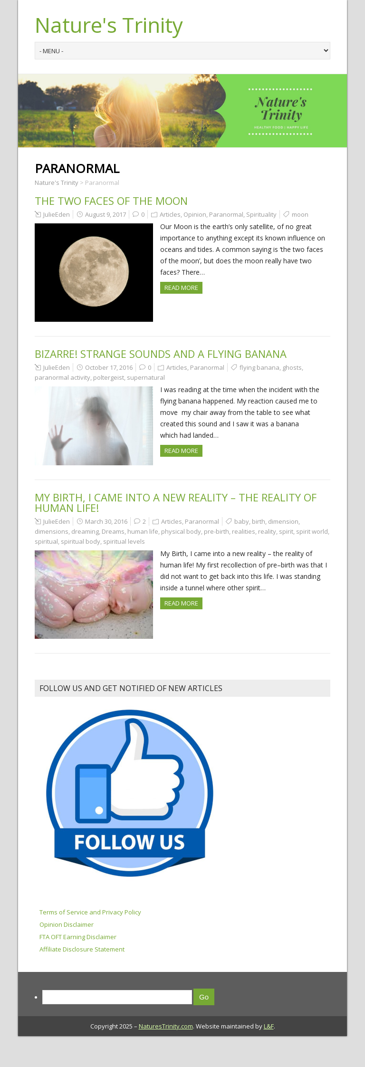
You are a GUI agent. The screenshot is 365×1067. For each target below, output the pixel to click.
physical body (181, 531)
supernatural (146, 377)
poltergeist (108, 377)
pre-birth (216, 531)
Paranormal (226, 214)
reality (267, 531)
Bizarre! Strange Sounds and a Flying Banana (161, 353)
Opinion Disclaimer (66, 924)
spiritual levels (124, 541)
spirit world (312, 531)
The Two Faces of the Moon (111, 200)
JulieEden (56, 214)
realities (243, 531)
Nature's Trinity (109, 24)
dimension (283, 521)
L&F (269, 1026)
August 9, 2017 (105, 214)
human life (142, 531)
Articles (170, 214)
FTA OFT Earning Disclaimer (77, 936)
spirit (286, 531)
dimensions (51, 531)
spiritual (46, 541)
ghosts (292, 367)
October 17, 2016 (109, 367)
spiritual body (80, 541)
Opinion (194, 214)
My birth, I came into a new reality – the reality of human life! (176, 502)
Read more (181, 287)
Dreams (113, 531)
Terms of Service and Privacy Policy (90, 912)
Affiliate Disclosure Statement (82, 949)
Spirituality (261, 214)
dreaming (85, 531)
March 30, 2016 (106, 521)
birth (258, 521)
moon (300, 214)
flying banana (259, 367)
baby (241, 521)
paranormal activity (62, 377)
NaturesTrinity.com (166, 1026)
